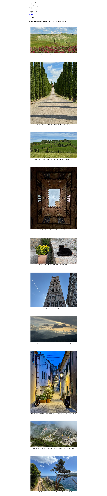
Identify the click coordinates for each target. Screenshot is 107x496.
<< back (31, 14)
